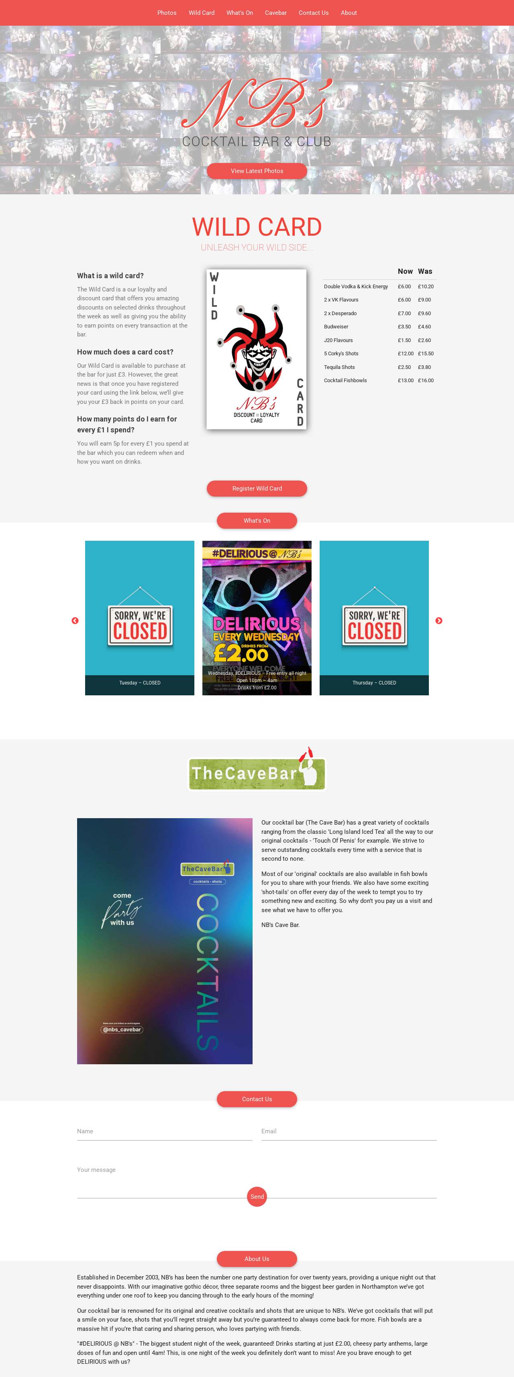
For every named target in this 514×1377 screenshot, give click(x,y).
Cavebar (276, 12)
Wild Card (201, 12)
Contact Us (314, 12)
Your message (96, 1169)
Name (85, 1131)
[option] (139, 618)
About (349, 12)
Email (269, 1131)
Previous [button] (75, 621)
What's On (239, 12)
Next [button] (439, 621)
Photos (167, 12)
